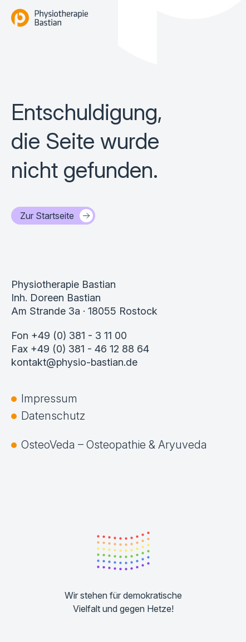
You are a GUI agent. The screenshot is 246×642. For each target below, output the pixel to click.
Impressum (49, 398)
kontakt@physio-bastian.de (74, 362)
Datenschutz (53, 415)
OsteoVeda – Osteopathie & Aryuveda (114, 444)
